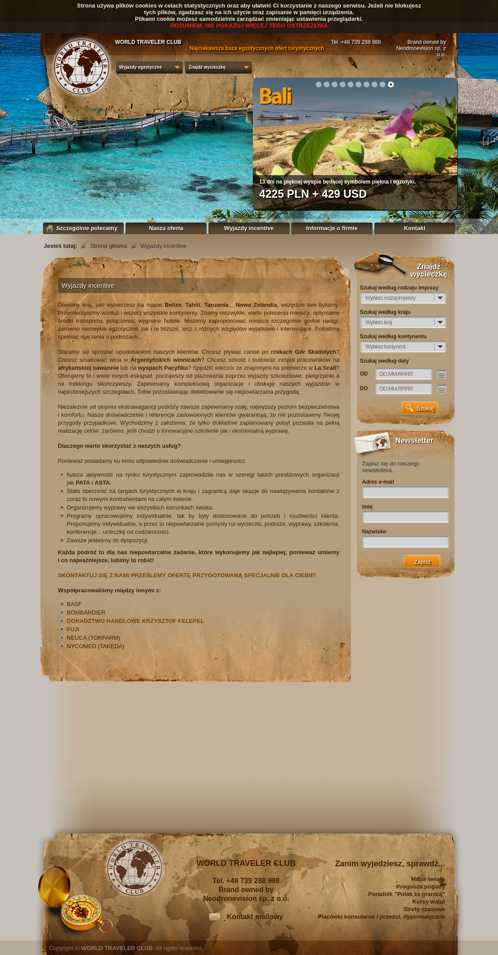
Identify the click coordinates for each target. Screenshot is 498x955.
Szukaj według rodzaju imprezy (399, 288)
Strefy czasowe (424, 909)
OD (364, 374)
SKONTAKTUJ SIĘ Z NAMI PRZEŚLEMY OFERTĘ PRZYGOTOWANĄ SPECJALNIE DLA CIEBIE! (187, 575)
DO (364, 388)
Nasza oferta (166, 228)
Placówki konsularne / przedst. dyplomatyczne (381, 916)
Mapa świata (428, 879)
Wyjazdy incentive (249, 228)
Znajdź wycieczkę (206, 67)
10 (390, 84)
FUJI (73, 629)
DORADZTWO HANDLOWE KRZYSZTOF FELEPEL (135, 621)
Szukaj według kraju (385, 312)
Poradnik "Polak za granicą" (406, 894)
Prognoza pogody (420, 886)
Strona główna (108, 246)
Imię (367, 507)
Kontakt (414, 228)
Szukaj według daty (384, 361)
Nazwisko (374, 531)
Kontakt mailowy (255, 916)
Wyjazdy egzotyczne (140, 67)
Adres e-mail (378, 482)
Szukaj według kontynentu (393, 336)
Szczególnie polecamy (84, 228)
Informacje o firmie (331, 228)
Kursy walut (428, 901)
